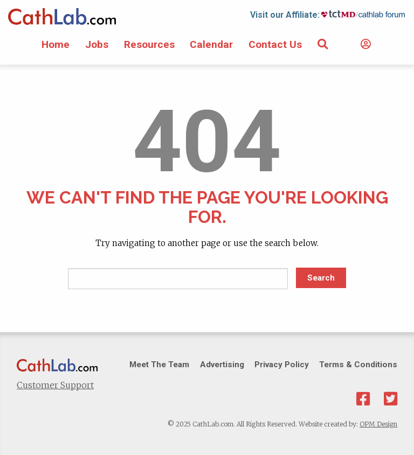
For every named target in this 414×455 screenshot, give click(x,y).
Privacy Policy (281, 364)
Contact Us (275, 44)
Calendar (211, 44)
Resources (149, 44)
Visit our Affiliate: (285, 15)
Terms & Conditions (358, 364)
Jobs (96, 44)
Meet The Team (159, 364)
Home (56, 44)
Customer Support (55, 385)
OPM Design (378, 424)
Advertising (222, 364)
